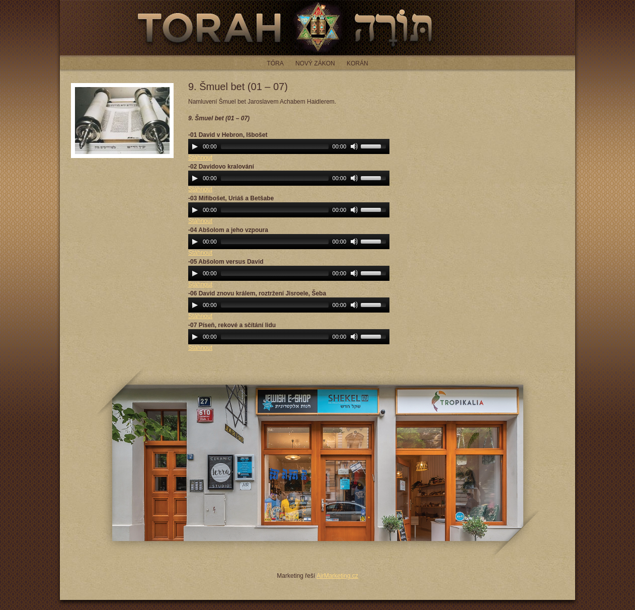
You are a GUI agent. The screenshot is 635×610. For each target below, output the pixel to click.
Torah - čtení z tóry (317, 27)
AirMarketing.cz (337, 575)
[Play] (195, 146)
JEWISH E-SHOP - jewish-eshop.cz (317, 462)
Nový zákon (315, 63)
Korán (357, 63)
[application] (288, 146)
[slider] (275, 146)
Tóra (275, 63)
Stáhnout (200, 157)
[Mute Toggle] (354, 146)
